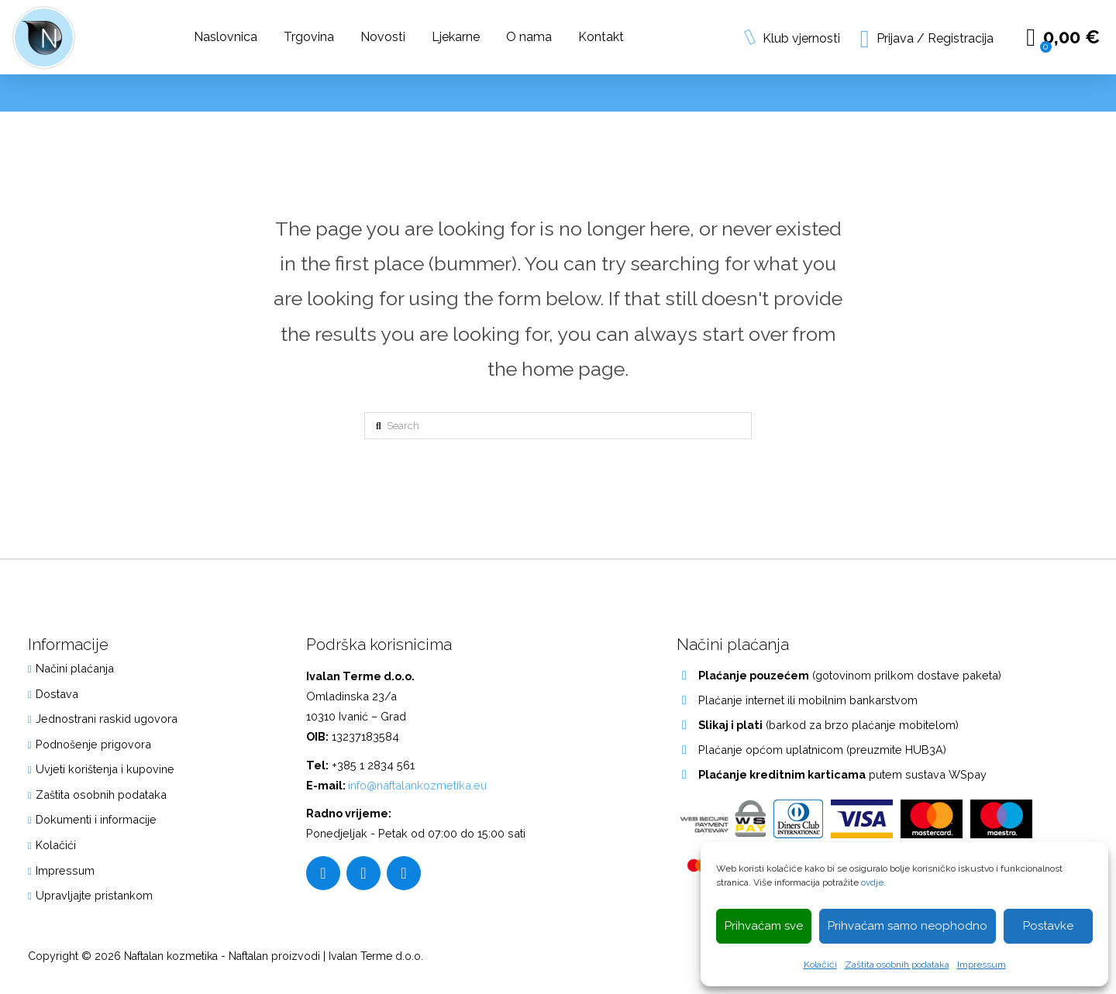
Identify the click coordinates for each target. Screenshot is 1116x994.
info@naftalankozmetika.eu (417, 785)
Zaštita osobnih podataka (897, 964)
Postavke (1048, 926)
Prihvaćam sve (764, 926)
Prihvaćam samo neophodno (907, 926)
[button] (927, 37)
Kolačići (820, 964)
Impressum (981, 964)
